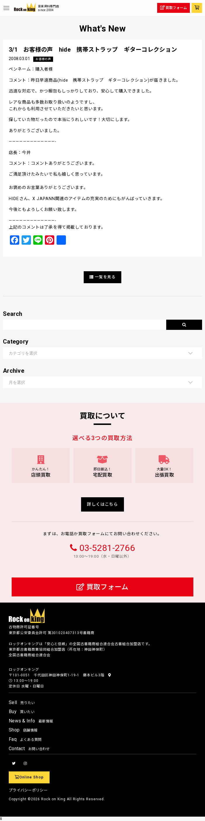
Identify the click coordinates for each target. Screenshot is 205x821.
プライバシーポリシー (28, 790)
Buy (21, 711)
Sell (22, 702)
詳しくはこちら (102, 504)
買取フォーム (102, 587)
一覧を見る (102, 277)
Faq (25, 739)
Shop (23, 730)
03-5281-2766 (107, 548)
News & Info (31, 721)
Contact (29, 748)
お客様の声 (43, 59)
